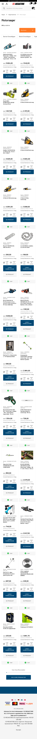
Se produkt (10, 76)
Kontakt (18, 730)
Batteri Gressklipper (9, 36)
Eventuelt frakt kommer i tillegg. (9, 67)
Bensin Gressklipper (25, 36)
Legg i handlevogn (10, 268)
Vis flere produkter (18, 677)
